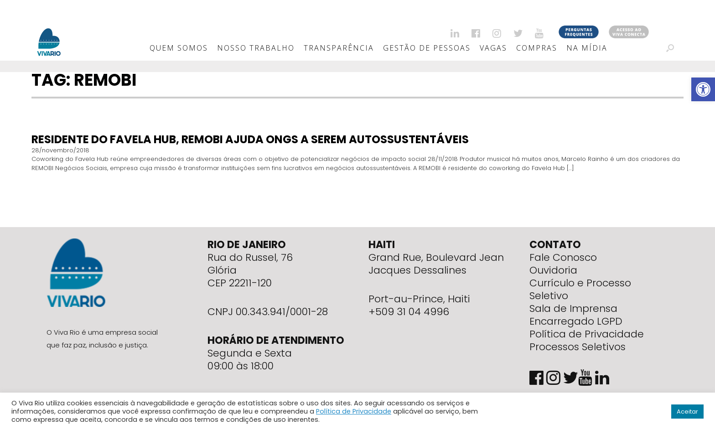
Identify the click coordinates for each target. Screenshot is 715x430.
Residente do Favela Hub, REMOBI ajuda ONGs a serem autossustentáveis (250, 139)
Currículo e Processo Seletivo (580, 289)
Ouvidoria (553, 270)
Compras (536, 48)
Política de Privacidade (586, 334)
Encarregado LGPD (575, 321)
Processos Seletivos (577, 347)
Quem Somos (179, 48)
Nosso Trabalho (256, 48)
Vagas (493, 48)
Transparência (339, 48)
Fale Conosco (563, 257)
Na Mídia (586, 48)
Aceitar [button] (687, 411)
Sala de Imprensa (573, 308)
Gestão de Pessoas (427, 48)
